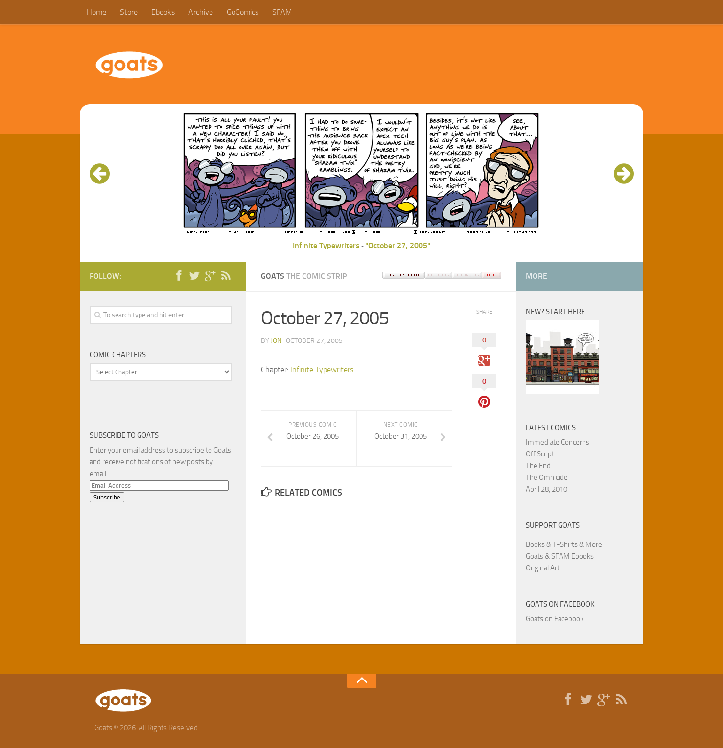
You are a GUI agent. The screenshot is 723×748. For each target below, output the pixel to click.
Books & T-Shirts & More (564, 544)
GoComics (242, 12)
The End (538, 465)
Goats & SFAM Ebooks (560, 556)
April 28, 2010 (546, 489)
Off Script (540, 454)
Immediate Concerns (557, 442)
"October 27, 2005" (397, 245)
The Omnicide (547, 477)
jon (276, 341)
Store (129, 12)
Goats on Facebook (560, 604)
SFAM (282, 12)
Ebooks (163, 12)
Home (96, 12)
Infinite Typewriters (326, 245)
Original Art (543, 568)
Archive (200, 12)
